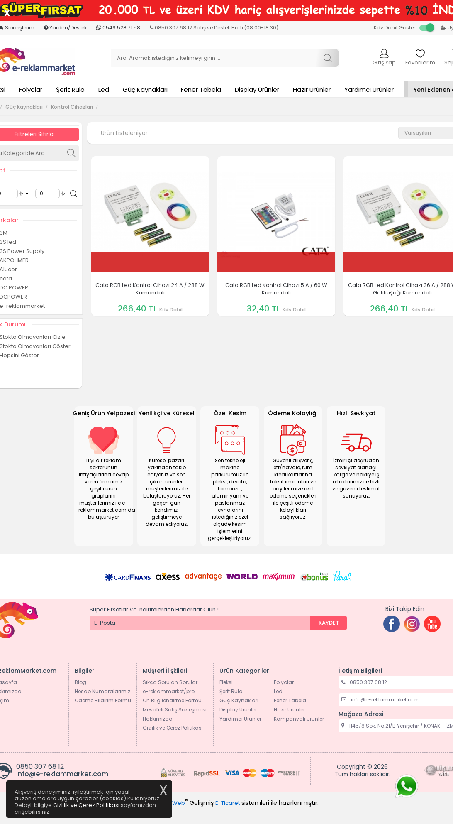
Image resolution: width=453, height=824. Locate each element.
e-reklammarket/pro (169, 691)
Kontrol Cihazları (72, 106)
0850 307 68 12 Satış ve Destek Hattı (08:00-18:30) (214, 27)
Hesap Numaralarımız (102, 691)
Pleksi (226, 682)
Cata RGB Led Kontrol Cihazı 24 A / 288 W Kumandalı (150, 289)
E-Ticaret (227, 803)
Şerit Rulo (70, 89)
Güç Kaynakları (145, 89)
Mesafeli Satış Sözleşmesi (175, 709)
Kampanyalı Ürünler (299, 718)
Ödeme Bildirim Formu (103, 700)
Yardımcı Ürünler (369, 89)
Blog (80, 682)
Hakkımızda (158, 718)
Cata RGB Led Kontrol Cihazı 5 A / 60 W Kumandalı (276, 289)
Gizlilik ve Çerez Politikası (173, 727)
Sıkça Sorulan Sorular (170, 682)
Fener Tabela (201, 89)
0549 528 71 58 (118, 27)
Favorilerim (420, 57)
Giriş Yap (384, 57)
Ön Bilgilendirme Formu (172, 700)
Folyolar (30, 89)
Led (103, 89)
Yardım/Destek (65, 27)
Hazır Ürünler (312, 89)
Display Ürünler (257, 89)
